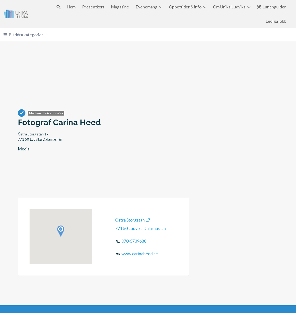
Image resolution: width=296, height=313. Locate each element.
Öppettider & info (185, 6)
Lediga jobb (276, 21)
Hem (71, 6)
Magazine (120, 6)
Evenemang (146, 6)
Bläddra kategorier (26, 34)
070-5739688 (133, 241)
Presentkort (93, 6)
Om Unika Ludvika (229, 6)
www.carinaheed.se (139, 253)
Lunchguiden (274, 6)
